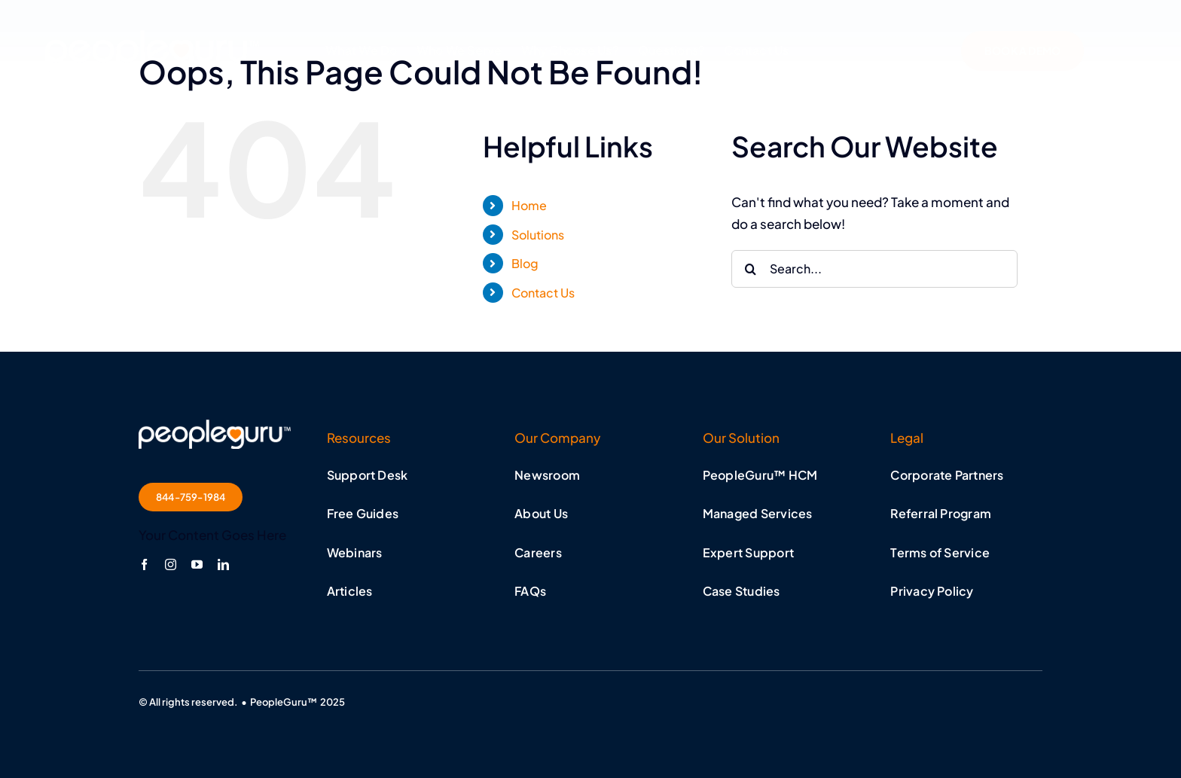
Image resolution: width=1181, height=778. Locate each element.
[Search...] (874, 269)
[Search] (750, 269)
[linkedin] (223, 564)
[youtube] (197, 564)
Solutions (537, 235)
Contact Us (543, 293)
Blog (525, 263)
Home (529, 205)
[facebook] (144, 564)
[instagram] (170, 564)
